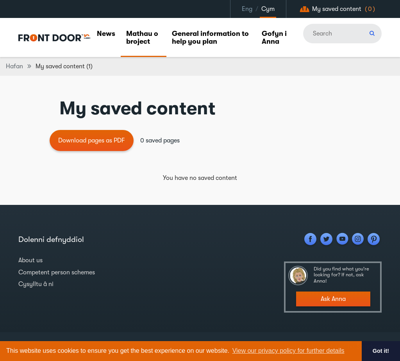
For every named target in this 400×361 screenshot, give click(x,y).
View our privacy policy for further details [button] (288, 350)
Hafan (14, 66)
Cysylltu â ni (36, 284)
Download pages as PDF (91, 140)
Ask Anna (333, 298)
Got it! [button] (381, 351)
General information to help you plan (210, 37)
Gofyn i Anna (274, 37)
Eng (247, 8)
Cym (268, 8)
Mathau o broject (142, 37)
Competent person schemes (56, 272)
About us (30, 260)
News (106, 33)
